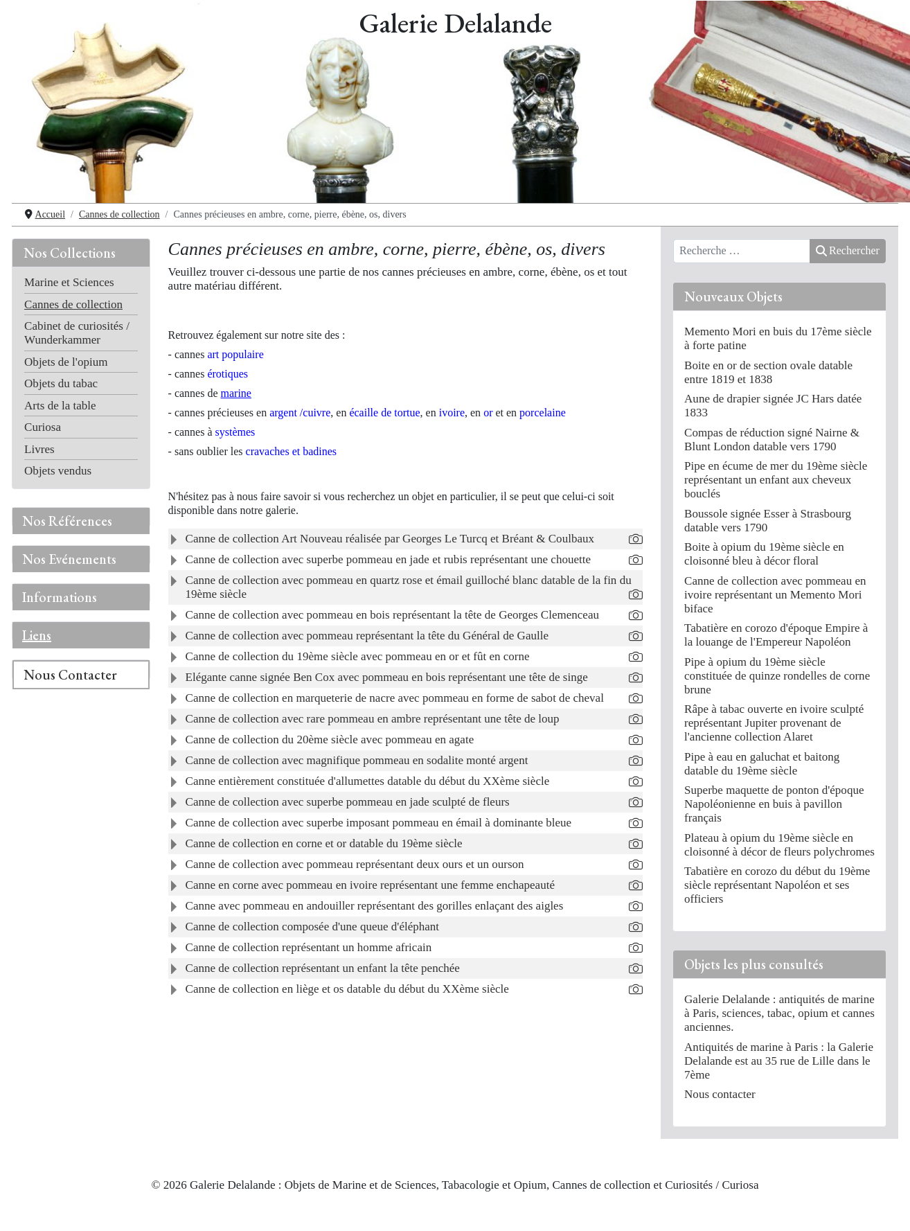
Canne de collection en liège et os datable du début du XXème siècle (347, 988)
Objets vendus (57, 470)
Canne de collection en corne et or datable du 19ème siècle (324, 843)
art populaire (235, 354)
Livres (39, 449)
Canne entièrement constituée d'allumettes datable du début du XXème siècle (368, 781)
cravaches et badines (291, 451)
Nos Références (67, 521)
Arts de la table (60, 405)
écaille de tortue (384, 412)
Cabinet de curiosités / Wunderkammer (77, 332)
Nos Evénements (69, 559)
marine (236, 393)
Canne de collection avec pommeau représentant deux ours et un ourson (355, 864)
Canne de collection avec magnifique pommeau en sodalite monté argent (357, 760)
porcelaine (542, 412)
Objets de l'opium (65, 362)
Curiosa (42, 427)
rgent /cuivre (299, 412)
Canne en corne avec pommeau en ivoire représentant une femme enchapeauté (370, 885)
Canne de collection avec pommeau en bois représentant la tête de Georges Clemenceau (392, 614)
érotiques (227, 374)
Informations (59, 597)
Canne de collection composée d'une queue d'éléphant (313, 926)
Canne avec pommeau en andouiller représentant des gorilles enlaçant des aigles (375, 905)
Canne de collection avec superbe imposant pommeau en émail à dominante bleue (379, 822)
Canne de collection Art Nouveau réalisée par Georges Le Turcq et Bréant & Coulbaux (390, 538)
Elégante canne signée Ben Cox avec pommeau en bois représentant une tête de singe (387, 677)
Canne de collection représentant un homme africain (309, 947)
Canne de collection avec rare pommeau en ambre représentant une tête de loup (373, 718)
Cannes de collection (73, 304)
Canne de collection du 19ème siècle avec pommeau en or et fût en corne (358, 656)
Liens (36, 635)
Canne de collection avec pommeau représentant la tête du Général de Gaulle (367, 635)
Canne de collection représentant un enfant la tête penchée (323, 968)
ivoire (452, 412)
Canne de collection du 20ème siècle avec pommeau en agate (330, 739)
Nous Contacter (70, 675)
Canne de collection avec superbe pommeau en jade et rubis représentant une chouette (388, 559)
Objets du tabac (61, 383)
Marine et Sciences (69, 282)
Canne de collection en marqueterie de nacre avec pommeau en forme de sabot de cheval (395, 698)
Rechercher (848, 250)
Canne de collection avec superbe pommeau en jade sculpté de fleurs (348, 801)
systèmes (235, 432)
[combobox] (741, 251)
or (487, 412)
